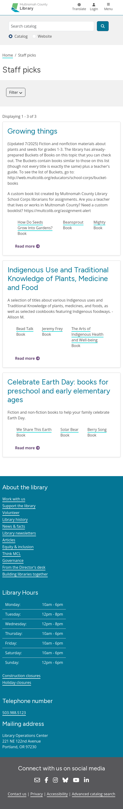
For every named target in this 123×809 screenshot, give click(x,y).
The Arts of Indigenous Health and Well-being (87, 334)
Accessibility (57, 794)
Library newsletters (19, 533)
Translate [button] (79, 9)
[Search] (103, 26)
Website (45, 36)
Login (94, 9)
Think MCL (11, 553)
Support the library (19, 505)
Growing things (32, 131)
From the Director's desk (23, 567)
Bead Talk (24, 328)
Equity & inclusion (18, 546)
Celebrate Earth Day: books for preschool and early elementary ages (59, 390)
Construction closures (21, 675)
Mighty (100, 222)
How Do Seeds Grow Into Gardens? (35, 225)
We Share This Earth (34, 429)
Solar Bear (69, 429)
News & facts (13, 526)
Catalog (21, 36)
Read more (25, 246)
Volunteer (11, 512)
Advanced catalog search (93, 794)
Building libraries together (25, 574)
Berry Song (97, 429)
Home (7, 55)
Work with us (13, 499)
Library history (15, 519)
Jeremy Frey (52, 328)
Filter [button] (14, 92)
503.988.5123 (14, 712)
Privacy (36, 794)
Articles (8, 540)
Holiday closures (16, 682)
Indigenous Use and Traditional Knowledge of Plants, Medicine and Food (58, 278)
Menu (108, 9)
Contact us (17, 794)
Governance (13, 560)
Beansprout (73, 222)
